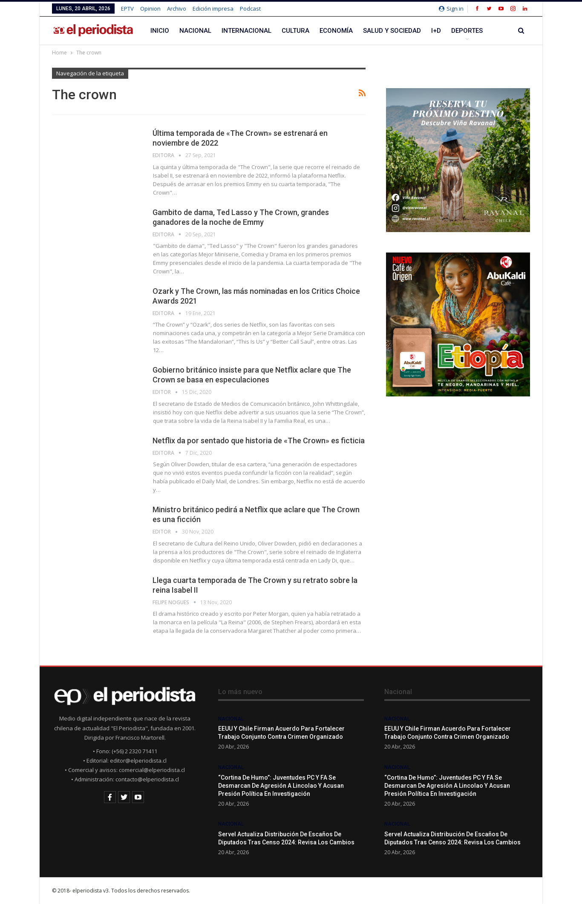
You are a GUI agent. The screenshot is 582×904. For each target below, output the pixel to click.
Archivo (176, 8)
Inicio (159, 30)
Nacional (195, 30)
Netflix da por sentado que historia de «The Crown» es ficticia (259, 440)
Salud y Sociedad (392, 30)
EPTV (127, 8)
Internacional (246, 30)
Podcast (250, 8)
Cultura (295, 30)
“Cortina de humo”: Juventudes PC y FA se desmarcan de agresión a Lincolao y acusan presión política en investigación (281, 785)
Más (458, 30)
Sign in (451, 8)
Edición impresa (213, 8)
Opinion (150, 8)
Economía (336, 30)
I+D (436, 30)
